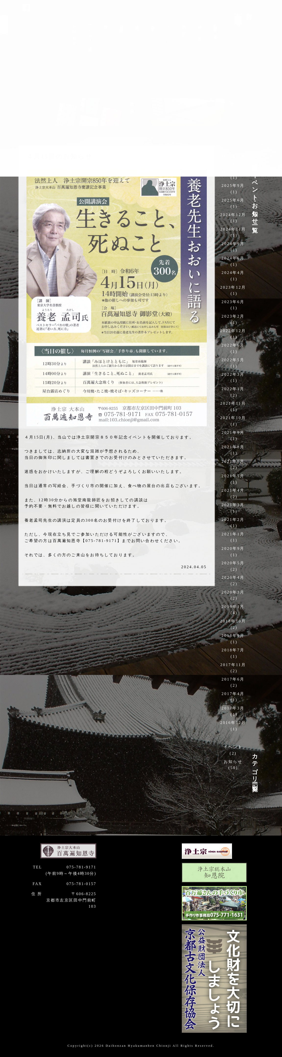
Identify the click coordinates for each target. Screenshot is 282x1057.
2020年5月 (233, 563)
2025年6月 (233, 200)
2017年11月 (233, 665)
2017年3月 (233, 708)
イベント (233, 747)
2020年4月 (233, 577)
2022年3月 (233, 374)
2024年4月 (233, 273)
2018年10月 (233, 621)
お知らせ (233, 762)
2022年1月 (233, 389)
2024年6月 (233, 258)
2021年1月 (233, 534)
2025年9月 (233, 185)
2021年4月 (233, 490)
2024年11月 (233, 229)
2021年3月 (233, 505)
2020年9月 (233, 548)
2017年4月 (233, 694)
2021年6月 (233, 461)
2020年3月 (233, 592)
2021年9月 (233, 432)
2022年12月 (233, 331)
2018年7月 (233, 650)
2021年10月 (233, 418)
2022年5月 (233, 360)
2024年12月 (233, 215)
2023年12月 (233, 287)
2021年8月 (233, 447)
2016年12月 (233, 723)
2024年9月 (233, 244)
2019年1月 (233, 607)
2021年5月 (233, 476)
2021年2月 (233, 519)
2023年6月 (233, 302)
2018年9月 (233, 635)
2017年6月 (233, 679)
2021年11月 (233, 403)
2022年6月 (233, 345)
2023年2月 (233, 316)
